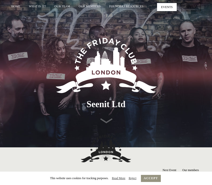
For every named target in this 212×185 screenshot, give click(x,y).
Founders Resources (126, 6)
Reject (132, 178)
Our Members (90, 6)
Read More (119, 178)
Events (168, 6)
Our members (190, 170)
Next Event (169, 170)
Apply (192, 6)
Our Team (62, 6)
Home (15, 6)
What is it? (37, 6)
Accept (151, 178)
